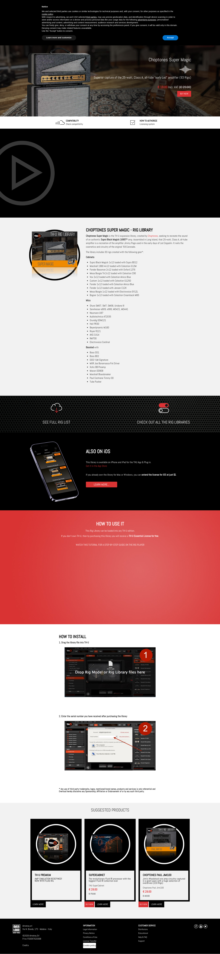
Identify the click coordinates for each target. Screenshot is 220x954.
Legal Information (90, 929)
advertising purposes (147, 20)
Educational (143, 933)
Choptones (153, 235)
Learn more (38, 904)
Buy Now (184, 93)
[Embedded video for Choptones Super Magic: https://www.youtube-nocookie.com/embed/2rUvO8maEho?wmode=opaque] (110, 173)
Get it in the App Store (96, 465)
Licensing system (148, 122)
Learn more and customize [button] (59, 37)
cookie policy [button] (47, 14)
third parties (91, 17)
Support (141, 941)
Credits (25, 945)
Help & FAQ (142, 937)
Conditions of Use (90, 937)
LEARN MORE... (101, 484)
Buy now (89, 904)
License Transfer (89, 941)
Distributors (143, 929)
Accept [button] (170, 37)
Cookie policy (89, 945)
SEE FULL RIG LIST (56, 422)
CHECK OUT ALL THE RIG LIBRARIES (163, 422)
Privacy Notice (89, 933)
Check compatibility (74, 122)
